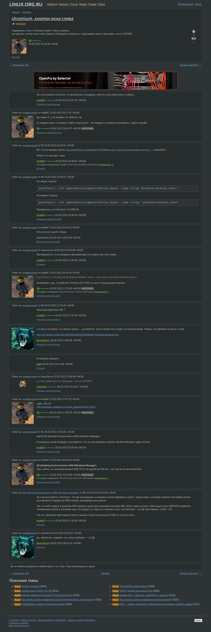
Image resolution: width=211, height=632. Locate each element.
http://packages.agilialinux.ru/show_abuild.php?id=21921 (66, 407)
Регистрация (185, 4)
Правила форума (28, 620)
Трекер (92, 4)
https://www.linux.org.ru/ (19, 626)
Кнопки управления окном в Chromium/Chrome (47, 595)
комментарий (30, 112)
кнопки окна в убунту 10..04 (36, 591)
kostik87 (41, 100)
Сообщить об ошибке (18, 623)
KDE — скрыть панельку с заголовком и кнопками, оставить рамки (156, 604)
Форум (83, 4)
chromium (21, 23)
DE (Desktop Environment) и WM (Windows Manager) (51, 492)
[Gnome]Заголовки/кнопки (134, 586)
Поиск (101, 4)
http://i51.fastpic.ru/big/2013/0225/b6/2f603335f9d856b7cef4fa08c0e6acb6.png (78, 335)
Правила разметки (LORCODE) (52, 620)
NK (30, 40)
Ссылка (15, 57)
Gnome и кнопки (30, 586)
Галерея (63, 4)
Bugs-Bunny (43, 340)
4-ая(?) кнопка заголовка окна (136, 591)
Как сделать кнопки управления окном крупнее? (146, 599)
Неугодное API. (21, 65)
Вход (198, 4)
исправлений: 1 (106, 165)
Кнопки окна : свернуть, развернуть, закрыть (144, 595)
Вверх (198, 620)
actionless (42, 386)
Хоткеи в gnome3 (189, 65)
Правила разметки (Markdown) (81, 620)
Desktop (27, 12)
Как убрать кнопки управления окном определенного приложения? (58, 599)
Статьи (73, 4)
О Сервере (14, 620)
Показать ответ (44, 104)
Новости (52, 4)
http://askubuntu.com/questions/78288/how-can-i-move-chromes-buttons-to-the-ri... (109, 150)
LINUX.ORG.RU (25, 4)
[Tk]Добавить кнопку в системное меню (43, 604)
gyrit (39, 364)
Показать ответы (44, 133)
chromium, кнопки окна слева (42, 18)
